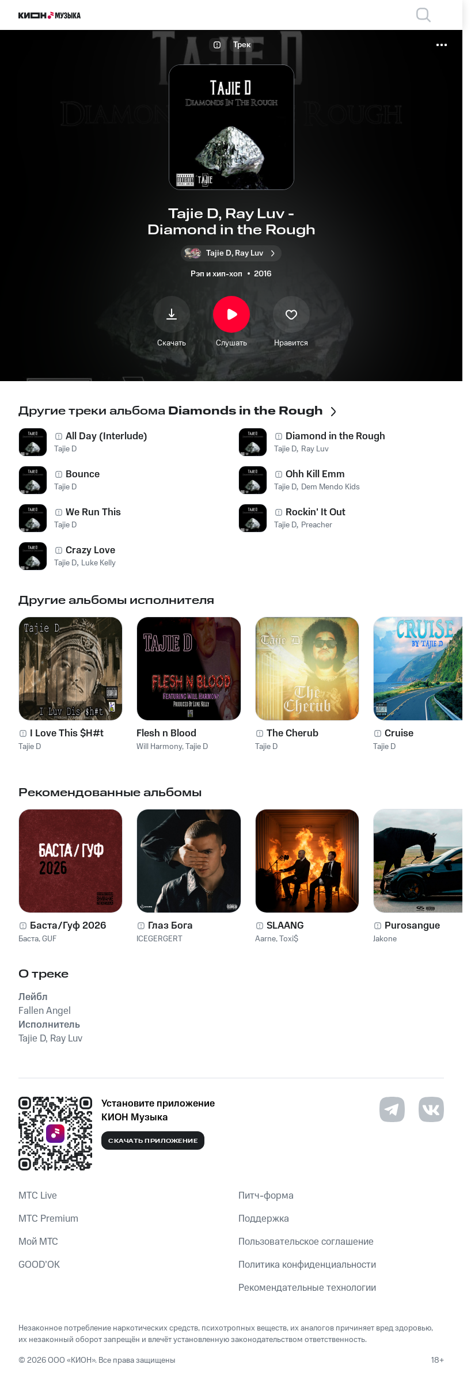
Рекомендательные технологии (307, 1288)
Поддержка (263, 1219)
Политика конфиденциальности (307, 1265)
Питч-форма (266, 1196)
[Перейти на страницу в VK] (431, 1109)
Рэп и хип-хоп (216, 274)
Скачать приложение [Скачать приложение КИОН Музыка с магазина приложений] (152, 1141)
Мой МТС (38, 1242)
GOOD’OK (39, 1265)
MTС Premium (48, 1219)
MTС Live (37, 1196)
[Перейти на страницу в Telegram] (392, 1109)
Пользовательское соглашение (306, 1242)
